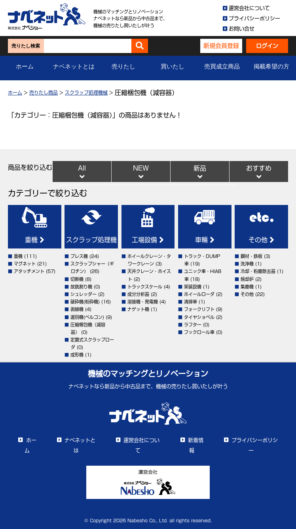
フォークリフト (199, 309)
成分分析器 (138, 294)
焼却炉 (247, 279)
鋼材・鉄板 (251, 256)
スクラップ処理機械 (86, 92)
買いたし (172, 66)
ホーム (25, 66)
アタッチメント (29, 271)
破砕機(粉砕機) (85, 302)
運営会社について (249, 8)
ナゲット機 (138, 309)
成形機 (76, 355)
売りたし (123, 66)
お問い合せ (241, 28)
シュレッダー (83, 294)
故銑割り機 (81, 286)
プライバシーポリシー (254, 18)
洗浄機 (247, 264)
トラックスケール (144, 286)
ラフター (192, 324)
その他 (261, 240)
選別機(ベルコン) (87, 317)
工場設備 (148, 240)
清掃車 (190, 302)
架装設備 (192, 286)
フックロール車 (199, 332)
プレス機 (79, 256)
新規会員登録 (221, 46)
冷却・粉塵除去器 (258, 271)
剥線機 (76, 309)
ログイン (267, 46)
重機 (34, 240)
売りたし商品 (43, 92)
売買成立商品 (222, 66)
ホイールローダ (199, 294)
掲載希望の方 (271, 66)
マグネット (25, 264)
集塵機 (247, 286)
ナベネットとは (74, 66)
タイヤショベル (199, 317)
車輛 (204, 240)
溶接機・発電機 (142, 302)
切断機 (76, 279)
